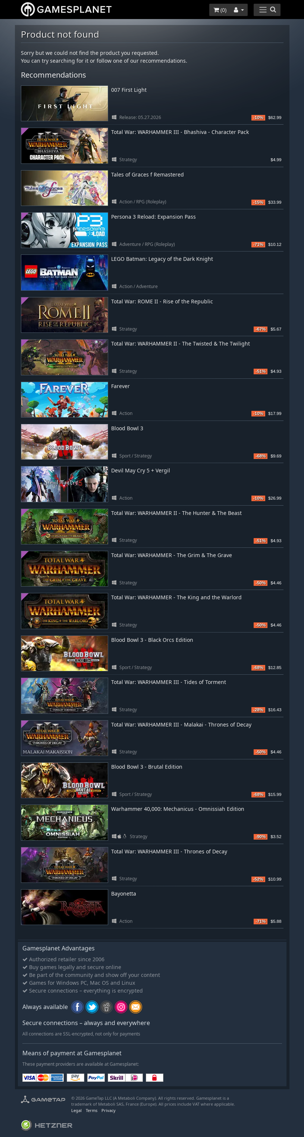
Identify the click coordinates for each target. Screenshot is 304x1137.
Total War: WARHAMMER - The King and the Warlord (176, 597)
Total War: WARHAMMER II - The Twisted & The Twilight (180, 343)
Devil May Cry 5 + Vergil (140, 470)
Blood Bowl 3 (127, 428)
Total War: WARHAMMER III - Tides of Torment (168, 681)
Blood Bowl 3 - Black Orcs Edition (152, 639)
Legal (76, 1110)
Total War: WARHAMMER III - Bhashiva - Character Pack (180, 131)
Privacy (108, 1110)
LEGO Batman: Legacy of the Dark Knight (162, 258)
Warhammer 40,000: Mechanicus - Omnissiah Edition (177, 808)
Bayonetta (123, 893)
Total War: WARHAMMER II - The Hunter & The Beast (176, 512)
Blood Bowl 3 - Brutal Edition (146, 766)
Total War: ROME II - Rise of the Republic (162, 301)
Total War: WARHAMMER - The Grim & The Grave (171, 555)
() (219, 9)
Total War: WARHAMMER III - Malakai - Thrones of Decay (181, 724)
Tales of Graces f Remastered (147, 174)
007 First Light (129, 89)
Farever (120, 386)
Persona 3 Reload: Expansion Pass (153, 216)
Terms (91, 1110)
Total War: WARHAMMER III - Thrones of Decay (169, 851)
